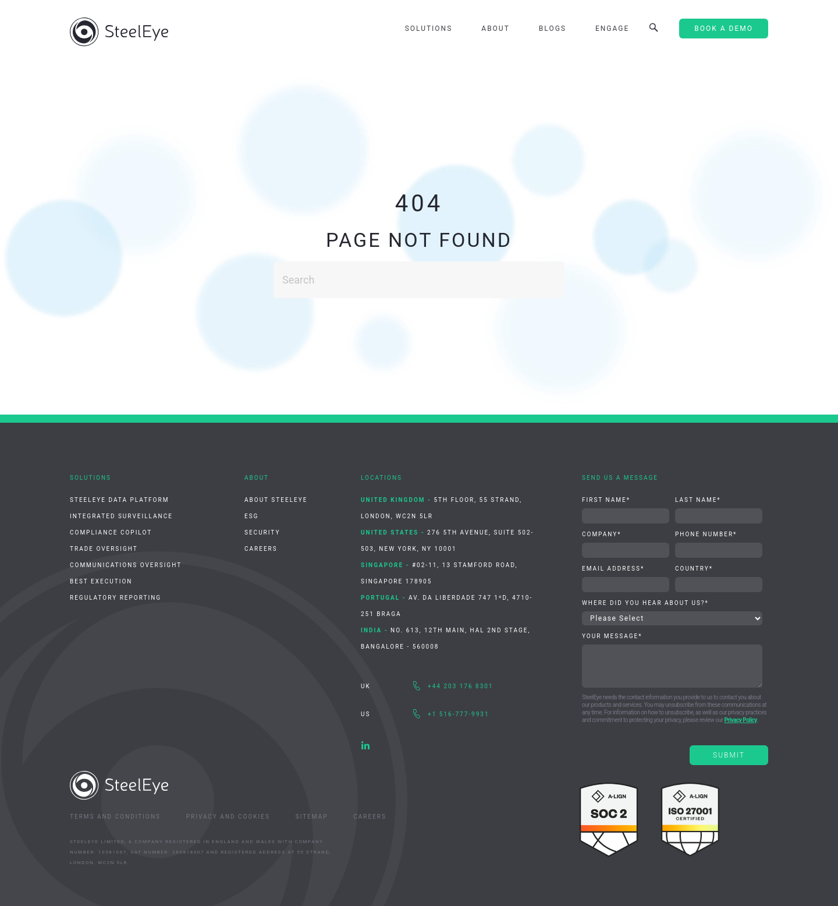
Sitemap (312, 816)
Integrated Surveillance (121, 516)
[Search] (419, 279)
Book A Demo (723, 28)
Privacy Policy (740, 720)
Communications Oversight (126, 565)
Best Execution (101, 581)
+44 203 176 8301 (460, 686)
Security (262, 532)
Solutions (429, 28)
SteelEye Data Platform (119, 500)
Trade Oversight (104, 549)
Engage (612, 28)
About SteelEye (275, 500)
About (495, 28)
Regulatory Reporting (115, 597)
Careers (261, 549)
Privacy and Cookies (228, 816)
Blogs (552, 28)
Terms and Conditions (115, 816)
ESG (251, 516)
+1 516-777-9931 (458, 714)
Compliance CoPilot (111, 532)
